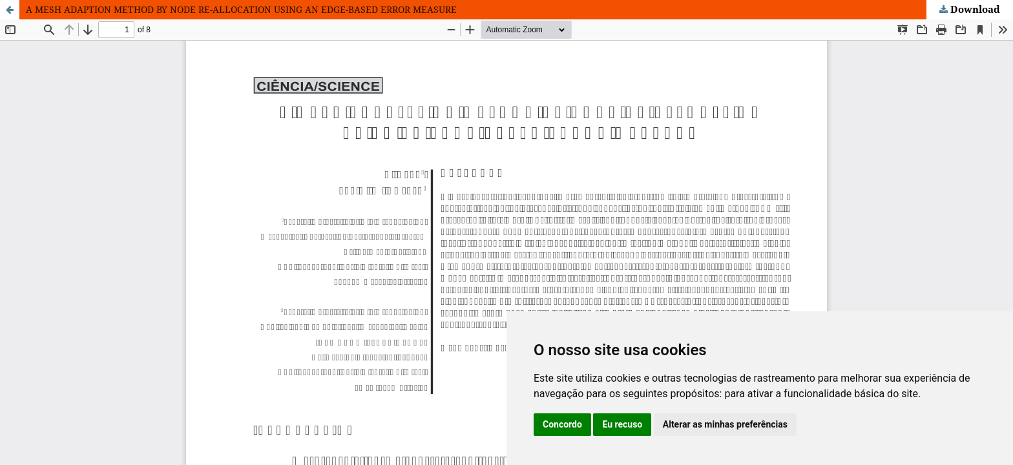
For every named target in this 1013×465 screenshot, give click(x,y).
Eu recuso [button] (622, 424)
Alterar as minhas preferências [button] (725, 424)
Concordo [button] (562, 424)
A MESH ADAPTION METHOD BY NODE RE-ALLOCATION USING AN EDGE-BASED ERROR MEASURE (241, 9)
